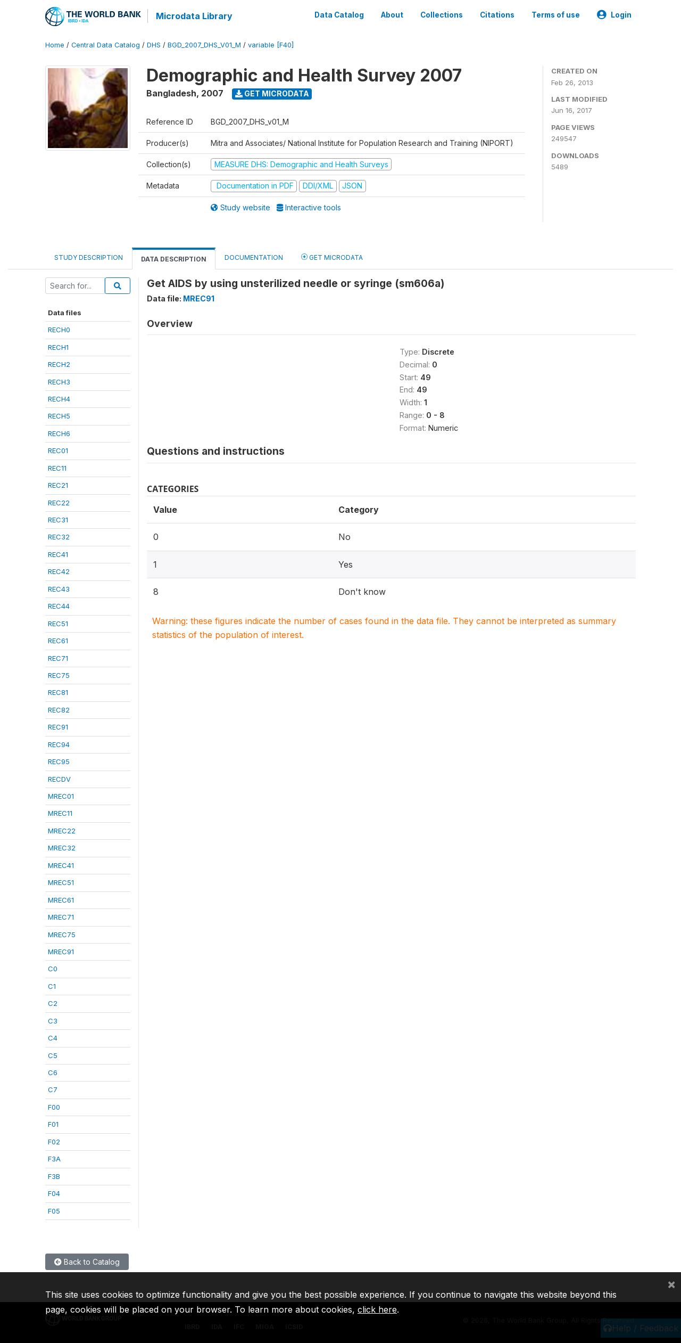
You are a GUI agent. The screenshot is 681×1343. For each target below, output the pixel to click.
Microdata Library (194, 16)
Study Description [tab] (88, 257)
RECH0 (59, 329)
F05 (54, 1211)
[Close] (671, 1284)
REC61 (58, 640)
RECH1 (58, 347)
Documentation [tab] (254, 257)
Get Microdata (272, 93)
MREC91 (61, 951)
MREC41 (61, 865)
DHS (154, 45)
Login (614, 15)
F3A (54, 1158)
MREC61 (61, 900)
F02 (54, 1141)
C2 (52, 1003)
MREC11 (60, 813)
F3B (54, 1176)
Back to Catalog (87, 1261)
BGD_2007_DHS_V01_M (204, 45)
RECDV (59, 779)
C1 (52, 986)
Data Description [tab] (173, 259)
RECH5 (59, 416)
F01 (53, 1124)
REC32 (59, 537)
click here (377, 1309)
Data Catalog (339, 15)
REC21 (58, 485)
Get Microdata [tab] (332, 256)
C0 (52, 968)
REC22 (59, 502)
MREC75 (62, 934)
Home (54, 45)
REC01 (58, 450)
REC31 (58, 519)
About (392, 15)
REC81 (58, 692)
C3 (52, 1021)
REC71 (58, 658)
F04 (54, 1193)
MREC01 (61, 796)
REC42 (59, 571)
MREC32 (62, 848)
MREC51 (61, 882)
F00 (54, 1107)
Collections (441, 15)
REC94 (59, 744)
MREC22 (62, 830)
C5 (52, 1055)
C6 (52, 1072)
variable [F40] (271, 45)
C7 (52, 1089)
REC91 (58, 727)
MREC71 (61, 917)
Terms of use (555, 15)
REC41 (58, 554)
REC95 (59, 761)
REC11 (57, 468)
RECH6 (59, 433)
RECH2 (59, 364)
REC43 (59, 589)
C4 (52, 1038)
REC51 (58, 623)
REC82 (59, 710)
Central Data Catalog (105, 45)
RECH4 (59, 399)
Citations (497, 15)
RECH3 (59, 382)
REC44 (59, 606)
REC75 (59, 675)
